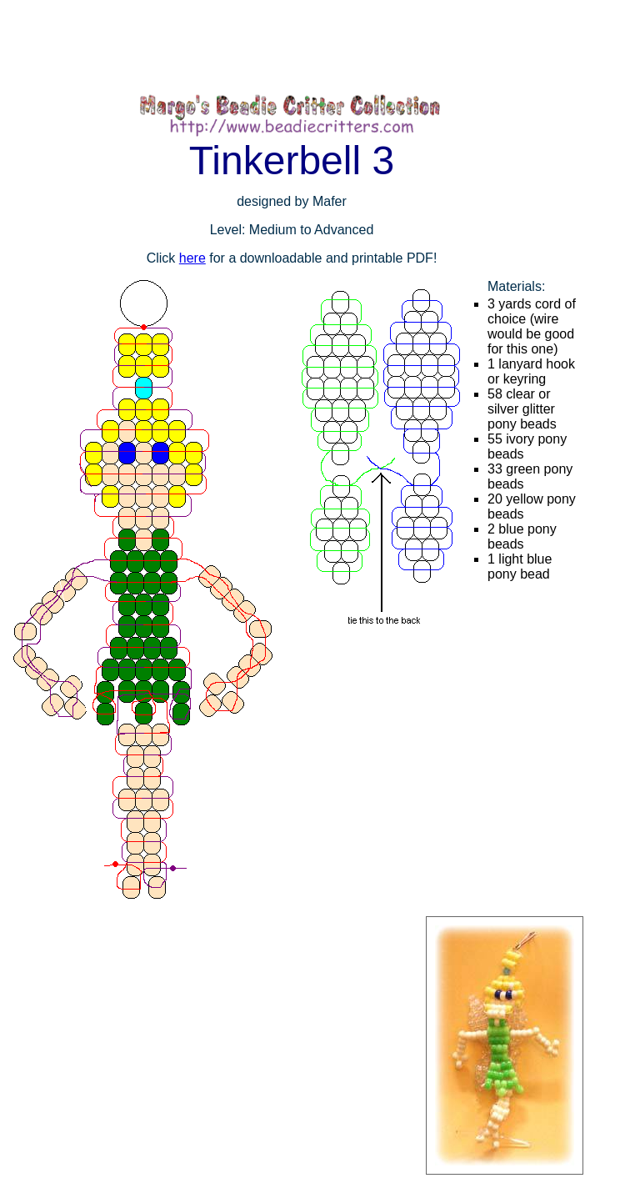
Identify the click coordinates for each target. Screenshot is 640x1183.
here (192, 258)
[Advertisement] (303, 45)
